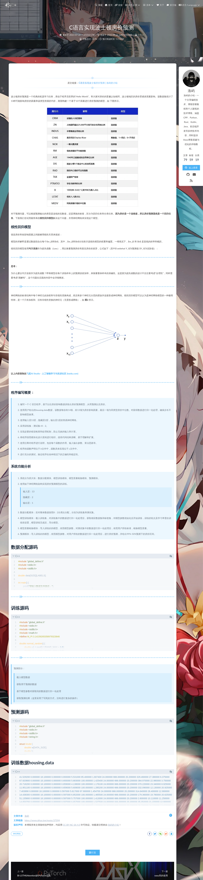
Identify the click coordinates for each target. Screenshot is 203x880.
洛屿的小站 (117, 855)
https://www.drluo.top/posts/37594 (46, 851)
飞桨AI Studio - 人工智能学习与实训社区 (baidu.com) (56, 395)
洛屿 (31, 846)
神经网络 (21, 864)
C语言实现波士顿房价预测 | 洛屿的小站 (83, 91)
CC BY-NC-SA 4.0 (75, 855)
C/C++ (141, 41)
